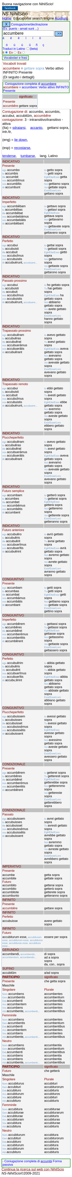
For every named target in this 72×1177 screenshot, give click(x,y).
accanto (36, 128)
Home (6, 18)
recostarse (22, 148)
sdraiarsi (19, 128)
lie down (20, 140)
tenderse (9, 156)
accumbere (48, 83)
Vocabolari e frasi (15, 57)
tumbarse (28, 156)
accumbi (46, 1161)
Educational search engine (33, 18)
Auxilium (61, 18)
